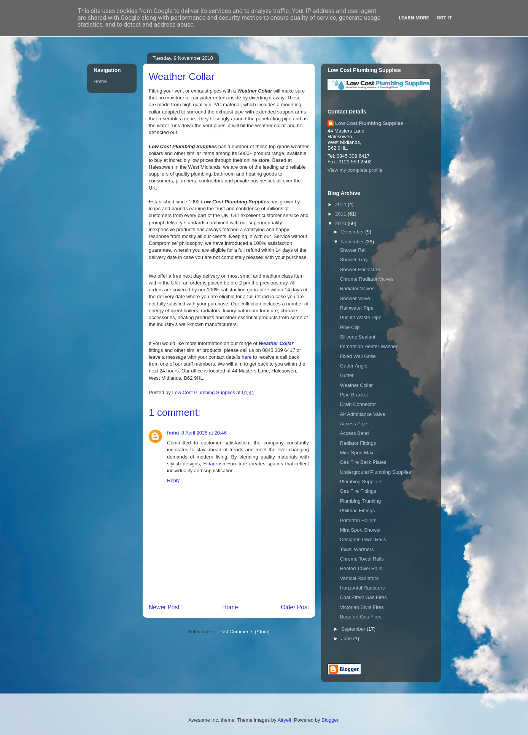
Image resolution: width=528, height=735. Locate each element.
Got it (444, 18)
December (353, 232)
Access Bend (354, 433)
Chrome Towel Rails (361, 559)
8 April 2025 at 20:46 (204, 433)
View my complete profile (355, 170)
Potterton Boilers (358, 520)
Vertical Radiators (359, 578)
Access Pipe (353, 424)
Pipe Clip (349, 327)
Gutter (346, 375)
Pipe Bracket (354, 395)
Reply (173, 480)
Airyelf (284, 720)
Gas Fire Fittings (358, 491)
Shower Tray (353, 259)
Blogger (329, 720)
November (353, 241)
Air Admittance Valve (362, 414)
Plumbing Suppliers (361, 481)
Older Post (295, 607)
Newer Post (164, 607)
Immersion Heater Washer (368, 346)
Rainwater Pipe (356, 308)
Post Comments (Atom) (244, 631)
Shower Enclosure (360, 269)
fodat (173, 433)
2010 (341, 223)
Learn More (414, 18)
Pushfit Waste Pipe (360, 317)
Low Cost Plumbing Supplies (369, 123)
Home (230, 607)
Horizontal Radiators (362, 588)
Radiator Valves (357, 288)
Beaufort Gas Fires (360, 617)
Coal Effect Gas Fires (363, 597)
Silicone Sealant (357, 337)
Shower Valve (355, 298)
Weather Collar (356, 385)
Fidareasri (214, 464)
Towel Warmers (357, 549)
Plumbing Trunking (360, 501)
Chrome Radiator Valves (366, 279)
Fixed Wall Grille (357, 356)
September (354, 629)
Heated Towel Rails (361, 568)
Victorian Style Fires (361, 607)
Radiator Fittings (358, 443)
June (347, 638)
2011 (341, 214)
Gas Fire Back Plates (363, 462)
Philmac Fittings (357, 510)
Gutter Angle (353, 366)
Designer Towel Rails (363, 539)
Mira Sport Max (356, 452)
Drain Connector (358, 404)
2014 (341, 204)
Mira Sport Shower (360, 530)
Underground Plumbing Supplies (375, 472)
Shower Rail (353, 250)
